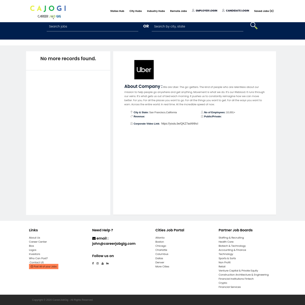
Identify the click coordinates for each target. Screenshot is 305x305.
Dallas (159, 258)
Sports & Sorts (227, 258)
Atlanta (160, 238)
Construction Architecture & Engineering (244, 275)
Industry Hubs (156, 11)
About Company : (143, 86)
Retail (222, 266)
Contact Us (102, 251)
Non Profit (225, 262)
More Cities (162, 266)
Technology (226, 254)
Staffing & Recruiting (231, 238)
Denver (159, 262)
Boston (159, 242)
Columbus (161, 254)
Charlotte (161, 250)
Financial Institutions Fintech (236, 279)
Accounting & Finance (232, 250)
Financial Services (230, 287)
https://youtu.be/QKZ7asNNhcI (179, 123)
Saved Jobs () (264, 11)
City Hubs (136, 11)
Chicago (160, 246)
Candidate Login (235, 10)
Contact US (37, 262)
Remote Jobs (178, 11)
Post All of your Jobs (44, 266)
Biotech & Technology (232, 246)
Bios (31, 246)
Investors (34, 254)
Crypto (223, 283)
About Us (34, 238)
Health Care (226, 242)
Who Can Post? (38, 258)
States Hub (117, 11)
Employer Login (204, 10)
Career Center (38, 242)
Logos (32, 250)
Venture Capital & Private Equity (238, 270)
